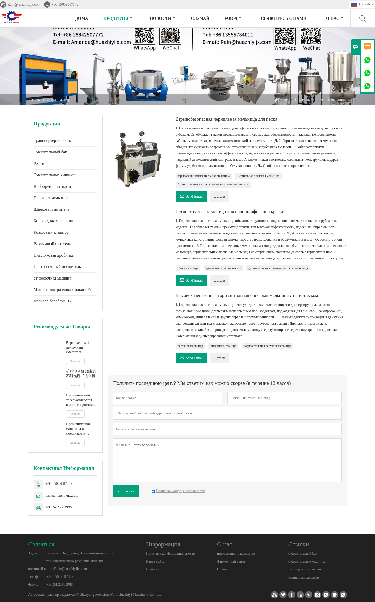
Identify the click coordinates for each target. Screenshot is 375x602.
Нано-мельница (188, 268)
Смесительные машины (55, 175)
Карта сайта (155, 561)
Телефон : (35, 577)
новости (162, 18)
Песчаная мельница (51, 198)
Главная (282, 99)
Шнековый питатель (52, 209)
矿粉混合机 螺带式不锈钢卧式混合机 (81, 373)
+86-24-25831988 (58, 507)
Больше (75, 361)
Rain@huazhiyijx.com (24, 5)
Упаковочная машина (52, 278)
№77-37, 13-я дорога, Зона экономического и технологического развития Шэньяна (81, 557)
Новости (152, 569)
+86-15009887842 (65, 5)
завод (232, 18)
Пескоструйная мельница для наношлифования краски (230, 211)
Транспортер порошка (53, 140)
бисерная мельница (223, 346)
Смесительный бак (50, 152)
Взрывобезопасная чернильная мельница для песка (226, 119)
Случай (223, 569)
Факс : (33, 584)
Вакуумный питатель (52, 243)
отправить (126, 491)
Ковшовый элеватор (51, 232)
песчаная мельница (190, 346)
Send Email (191, 195)
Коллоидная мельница (53, 221)
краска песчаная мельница (223, 268)
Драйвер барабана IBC (53, 301)
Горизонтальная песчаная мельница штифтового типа (213, 184)
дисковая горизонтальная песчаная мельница (278, 268)
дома (81, 18)
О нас (334, 18)
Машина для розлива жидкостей (62, 289)
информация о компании (236, 553)
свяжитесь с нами (284, 18)
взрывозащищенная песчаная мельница (204, 176)
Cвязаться (41, 544)
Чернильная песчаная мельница (258, 176)
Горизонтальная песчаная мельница (267, 346)
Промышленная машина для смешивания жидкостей (78, 429)
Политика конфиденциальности (170, 553)
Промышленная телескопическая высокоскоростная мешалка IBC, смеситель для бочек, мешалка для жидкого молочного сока (81, 400)
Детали (219, 196)
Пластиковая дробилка (54, 255)
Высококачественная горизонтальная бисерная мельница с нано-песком (247, 295)
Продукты (117, 18)
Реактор (40, 163)
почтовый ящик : (41, 569)
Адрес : (34, 553)
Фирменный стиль (231, 561)
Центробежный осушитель (57, 266)
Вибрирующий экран (52, 186)
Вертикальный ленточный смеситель (77, 347)
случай (200, 18)
